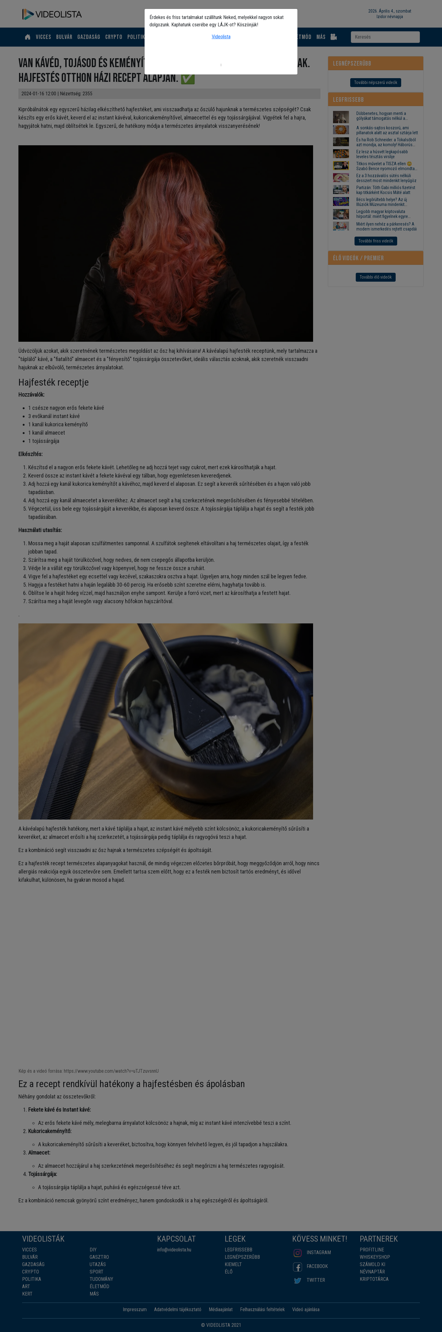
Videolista (221, 37)
